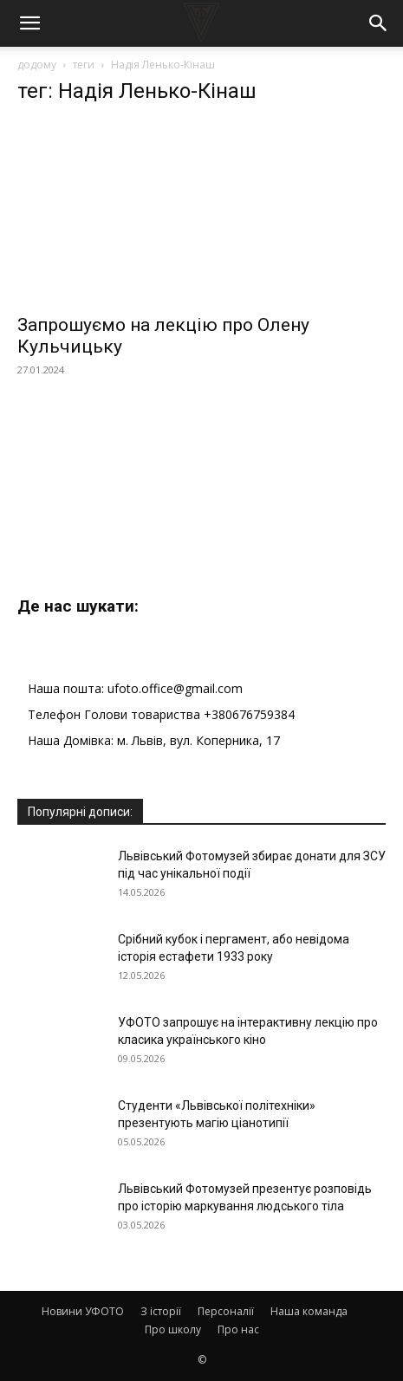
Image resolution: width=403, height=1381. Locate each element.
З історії (160, 1311)
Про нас (238, 1329)
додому (36, 64)
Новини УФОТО (83, 1311)
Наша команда (309, 1311)
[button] (29, 23)
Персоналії (226, 1311)
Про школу (173, 1329)
